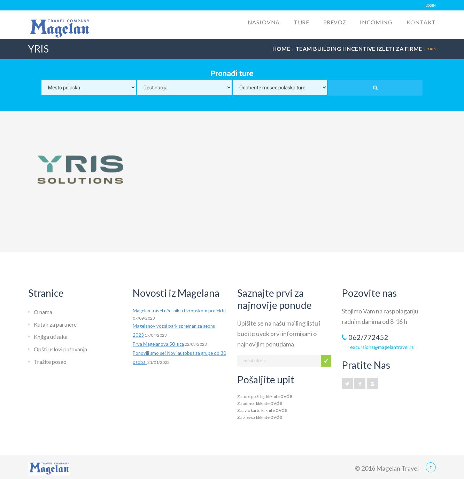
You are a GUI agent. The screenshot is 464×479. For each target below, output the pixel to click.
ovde (286, 395)
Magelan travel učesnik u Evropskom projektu (179, 310)
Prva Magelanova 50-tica (158, 344)
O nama (43, 312)
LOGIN (430, 5)
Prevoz (334, 22)
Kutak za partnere (55, 324)
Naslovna (264, 22)
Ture (301, 22)
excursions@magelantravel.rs (382, 347)
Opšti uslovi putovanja (60, 349)
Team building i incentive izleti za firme (358, 48)
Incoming (376, 22)
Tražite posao (50, 361)
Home (281, 48)
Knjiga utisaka (51, 336)
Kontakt (421, 22)
